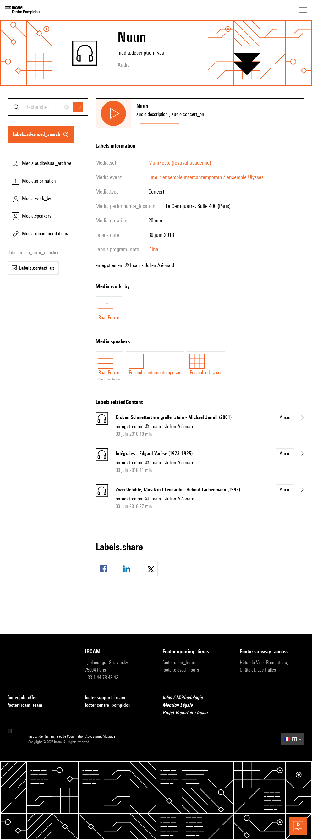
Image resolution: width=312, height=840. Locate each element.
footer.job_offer (26, 698)
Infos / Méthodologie (186, 698)
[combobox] (48, 107)
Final (154, 249)
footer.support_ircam (109, 698)
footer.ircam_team (29, 705)
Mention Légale (181, 705)
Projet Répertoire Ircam (188, 713)
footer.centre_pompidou (111, 705)
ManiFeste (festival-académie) (179, 162)
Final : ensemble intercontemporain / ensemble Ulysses (206, 177)
